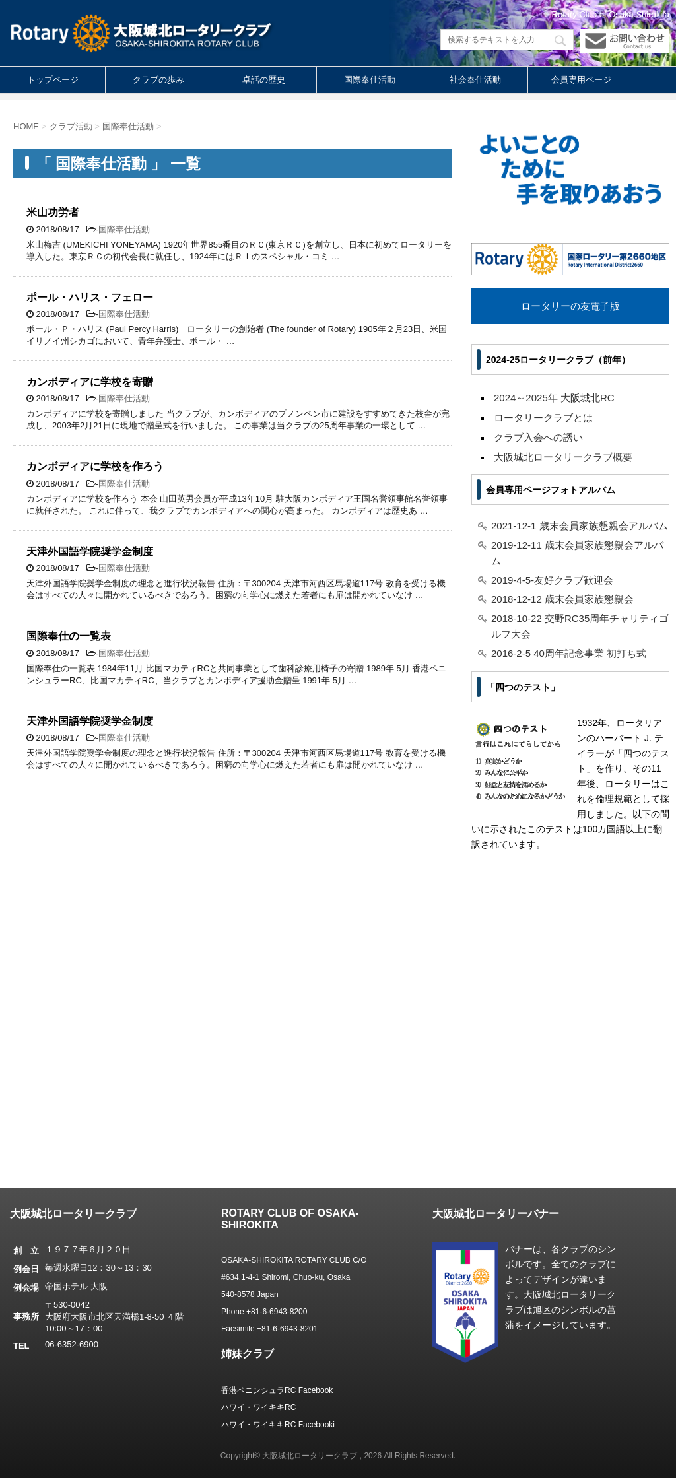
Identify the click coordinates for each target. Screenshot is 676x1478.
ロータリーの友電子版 (570, 306)
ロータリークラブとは (543, 417)
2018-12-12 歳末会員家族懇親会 (562, 599)
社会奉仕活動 (475, 79)
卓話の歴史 (263, 79)
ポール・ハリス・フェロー (89, 297)
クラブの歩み (158, 79)
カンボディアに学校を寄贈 (89, 381)
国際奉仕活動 (369, 79)
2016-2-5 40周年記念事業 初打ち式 (568, 653)
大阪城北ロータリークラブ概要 (563, 457)
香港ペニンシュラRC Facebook (277, 1390)
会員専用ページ (581, 79)
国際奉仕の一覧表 (68, 636)
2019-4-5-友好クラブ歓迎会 (552, 580)
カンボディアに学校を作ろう (95, 466)
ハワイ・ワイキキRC (258, 1407)
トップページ (53, 79)
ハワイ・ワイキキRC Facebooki (278, 1424)
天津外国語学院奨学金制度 (89, 551)
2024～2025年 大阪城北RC (554, 397)
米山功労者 (52, 212)
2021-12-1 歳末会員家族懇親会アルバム (579, 525)
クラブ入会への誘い (538, 437)
